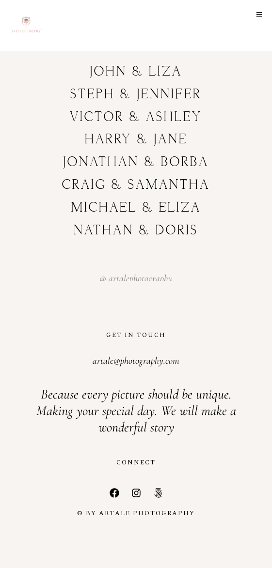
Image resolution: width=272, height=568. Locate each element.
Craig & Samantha (136, 185)
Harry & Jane (136, 140)
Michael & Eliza (136, 208)
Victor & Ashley (136, 117)
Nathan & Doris (136, 231)
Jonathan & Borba (136, 162)
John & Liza (136, 72)
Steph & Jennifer (136, 95)
